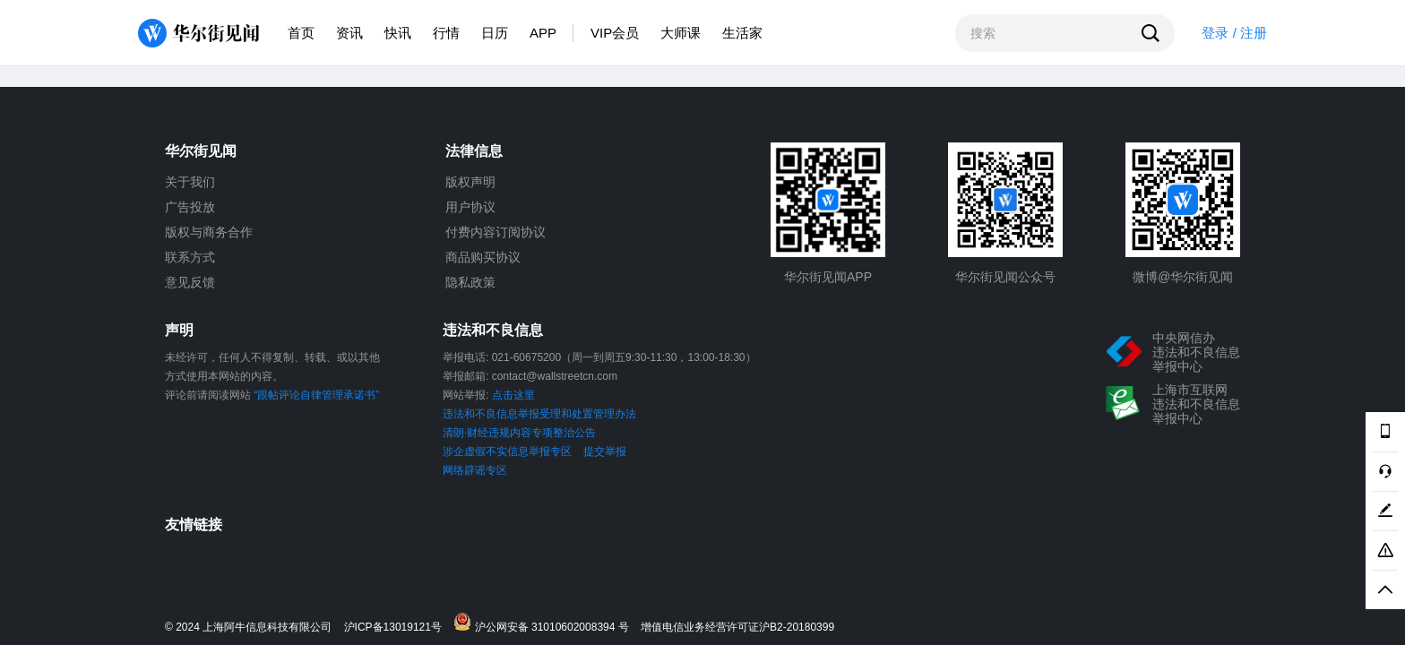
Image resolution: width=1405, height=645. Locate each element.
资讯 (349, 32)
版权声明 (470, 182)
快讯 (397, 32)
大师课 (680, 32)
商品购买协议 (483, 257)
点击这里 (513, 395)
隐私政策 (470, 282)
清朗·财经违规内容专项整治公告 (519, 432)
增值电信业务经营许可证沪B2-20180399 (737, 627)
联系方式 (190, 257)
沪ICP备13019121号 (397, 627)
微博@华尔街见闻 (1183, 277)
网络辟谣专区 (475, 470)
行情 (446, 32)
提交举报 (604, 451)
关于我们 (190, 182)
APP (543, 32)
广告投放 (190, 207)
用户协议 (470, 207)
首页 (301, 32)
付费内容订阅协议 (495, 232)
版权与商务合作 (209, 232)
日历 (494, 32)
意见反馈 (190, 282)
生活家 (742, 32)
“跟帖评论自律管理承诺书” (316, 395)
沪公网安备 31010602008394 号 (545, 623)
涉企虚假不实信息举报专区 (507, 451)
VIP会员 (614, 32)
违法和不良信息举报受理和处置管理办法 (539, 414)
